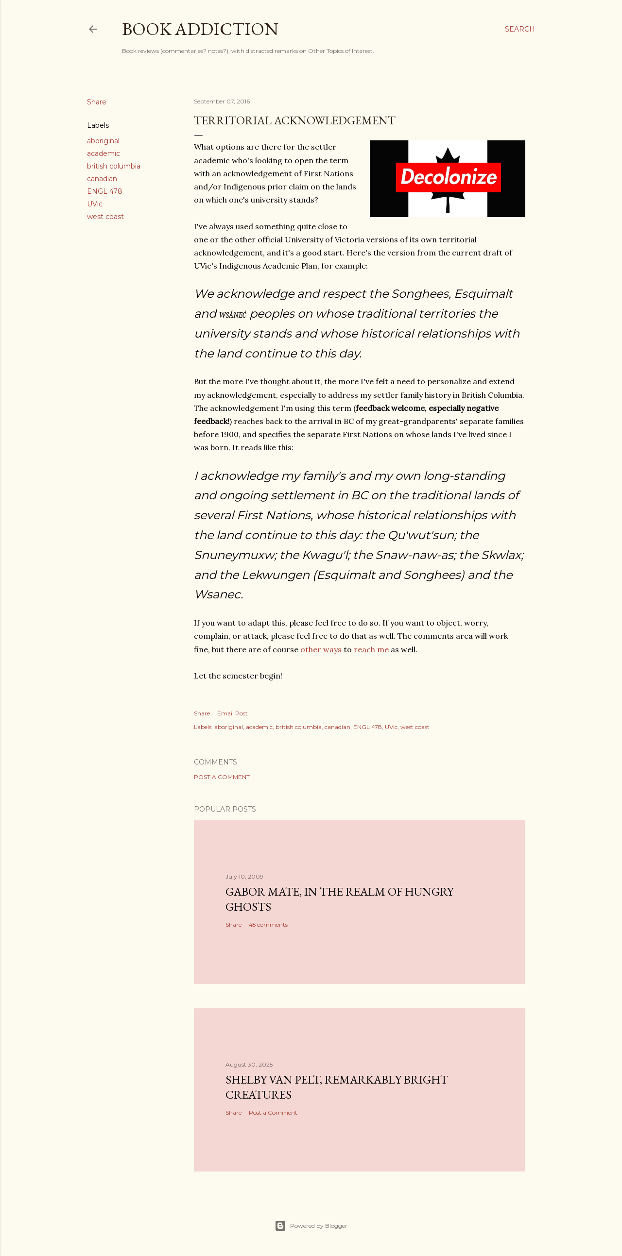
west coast (105, 216)
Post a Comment (222, 777)
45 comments (268, 924)
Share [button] (96, 102)
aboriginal (103, 140)
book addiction (200, 28)
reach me (371, 649)
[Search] (520, 29)
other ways (321, 649)
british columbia (113, 166)
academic (103, 153)
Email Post (232, 713)
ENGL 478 (104, 191)
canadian (102, 178)
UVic (95, 204)
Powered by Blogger (311, 1226)
